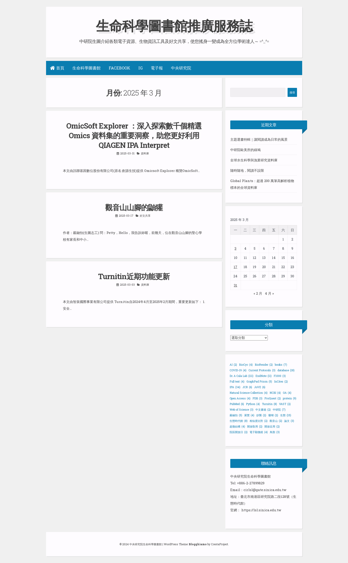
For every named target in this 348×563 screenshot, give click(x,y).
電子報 (157, 68)
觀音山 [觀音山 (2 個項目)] (276, 421)
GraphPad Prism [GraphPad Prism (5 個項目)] (259, 381)
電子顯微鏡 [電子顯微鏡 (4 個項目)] (259, 432)
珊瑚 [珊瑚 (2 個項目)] (273, 415)
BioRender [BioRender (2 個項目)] (264, 365)
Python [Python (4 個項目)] (253, 404)
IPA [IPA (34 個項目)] (235, 387)
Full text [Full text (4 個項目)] (237, 381)
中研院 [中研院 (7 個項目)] (279, 409)
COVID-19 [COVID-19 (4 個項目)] (238, 370)
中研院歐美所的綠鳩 (245, 149)
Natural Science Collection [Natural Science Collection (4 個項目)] (249, 393)
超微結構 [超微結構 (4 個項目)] (237, 426)
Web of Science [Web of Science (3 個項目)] (241, 409)
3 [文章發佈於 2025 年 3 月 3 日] (235, 248)
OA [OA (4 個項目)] (287, 393)
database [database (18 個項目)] (286, 370)
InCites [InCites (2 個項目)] (281, 381)
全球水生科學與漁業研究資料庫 (253, 160)
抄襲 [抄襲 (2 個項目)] (261, 415)
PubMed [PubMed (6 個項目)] (237, 404)
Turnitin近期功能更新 (134, 276)
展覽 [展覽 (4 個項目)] (249, 415)
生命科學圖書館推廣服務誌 (174, 25)
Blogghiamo (198, 544)
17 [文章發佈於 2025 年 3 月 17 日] (235, 267)
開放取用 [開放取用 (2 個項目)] (254, 426)
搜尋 (292, 92)
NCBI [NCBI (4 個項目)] (275, 393)
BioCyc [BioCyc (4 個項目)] (246, 365)
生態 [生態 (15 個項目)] (285, 415)
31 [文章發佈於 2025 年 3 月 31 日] (235, 285)
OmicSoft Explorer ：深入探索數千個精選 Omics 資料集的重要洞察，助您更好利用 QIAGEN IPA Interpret (134, 135)
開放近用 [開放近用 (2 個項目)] (272, 426)
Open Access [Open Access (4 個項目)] (240, 398)
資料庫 (145, 153)
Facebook (119, 68)
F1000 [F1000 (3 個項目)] (280, 376)
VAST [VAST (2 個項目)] (285, 404)
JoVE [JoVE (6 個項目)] (259, 387)
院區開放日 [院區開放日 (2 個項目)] (239, 432)
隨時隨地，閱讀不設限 (247, 170)
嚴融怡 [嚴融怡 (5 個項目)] (236, 415)
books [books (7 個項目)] (281, 365)
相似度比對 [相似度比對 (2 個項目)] (259, 421)
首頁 (57, 68)
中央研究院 (181, 68)
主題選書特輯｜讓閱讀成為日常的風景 (259, 139)
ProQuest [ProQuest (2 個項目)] (272, 398)
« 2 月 (258, 293)
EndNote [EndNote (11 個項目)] (263, 376)
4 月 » (269, 293)
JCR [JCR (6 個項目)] (247, 387)
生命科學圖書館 (86, 68)
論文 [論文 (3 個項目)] (289, 421)
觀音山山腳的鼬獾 (134, 207)
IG (140, 68)
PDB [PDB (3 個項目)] (257, 398)
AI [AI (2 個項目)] (233, 365)
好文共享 (145, 215)
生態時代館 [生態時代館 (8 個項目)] (239, 421)
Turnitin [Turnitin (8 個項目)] (269, 404)
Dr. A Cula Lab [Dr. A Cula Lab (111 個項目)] (241, 376)
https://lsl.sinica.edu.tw (261, 510)
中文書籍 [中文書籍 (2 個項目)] (263, 409)
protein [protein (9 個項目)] (289, 398)
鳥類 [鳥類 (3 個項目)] (275, 432)
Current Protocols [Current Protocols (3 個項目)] (261, 370)
